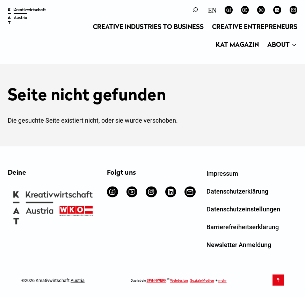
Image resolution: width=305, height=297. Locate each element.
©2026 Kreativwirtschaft (53, 280)
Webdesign (179, 280)
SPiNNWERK (156, 280)
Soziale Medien (202, 280)
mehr (222, 280)
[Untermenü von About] (294, 45)
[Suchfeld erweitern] (195, 10)
